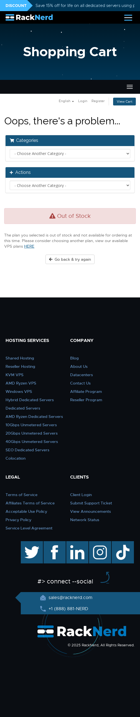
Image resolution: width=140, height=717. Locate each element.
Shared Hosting (20, 358)
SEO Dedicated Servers (27, 449)
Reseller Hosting (20, 366)
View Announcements (90, 511)
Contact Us (80, 383)
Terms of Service (21, 494)
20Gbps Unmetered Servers (32, 433)
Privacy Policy (18, 519)
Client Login (81, 494)
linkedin (74, 544)
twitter (28, 544)
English (66, 101)
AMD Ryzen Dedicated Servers (34, 416)
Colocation (16, 458)
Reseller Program (86, 399)
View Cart (124, 101)
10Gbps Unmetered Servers (31, 424)
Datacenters (81, 374)
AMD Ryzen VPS (21, 383)
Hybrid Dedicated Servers (30, 399)
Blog (74, 358)
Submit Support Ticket (91, 503)
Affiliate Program (86, 391)
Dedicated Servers (23, 408)
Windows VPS (19, 391)
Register (98, 101)
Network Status (84, 519)
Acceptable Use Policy (26, 511)
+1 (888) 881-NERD (67, 609)
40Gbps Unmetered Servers (32, 441)
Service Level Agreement (29, 528)
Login (82, 101)
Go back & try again (70, 259)
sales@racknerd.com (69, 597)
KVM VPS (15, 374)
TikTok (119, 544)
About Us (79, 366)
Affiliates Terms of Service (30, 503)
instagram (99, 544)
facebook (54, 544)
